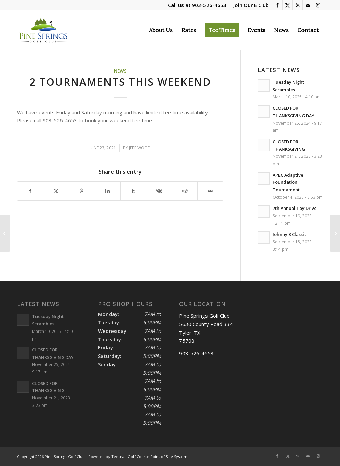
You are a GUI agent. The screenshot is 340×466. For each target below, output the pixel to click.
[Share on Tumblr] (133, 191)
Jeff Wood (140, 148)
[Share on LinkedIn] (107, 191)
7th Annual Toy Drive (295, 208)
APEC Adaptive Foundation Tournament (288, 182)
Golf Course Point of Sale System (157, 456)
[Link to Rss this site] (297, 5)
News (120, 71)
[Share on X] (56, 191)
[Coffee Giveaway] (5, 233)
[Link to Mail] (308, 5)
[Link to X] (287, 5)
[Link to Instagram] (318, 5)
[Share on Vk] (159, 191)
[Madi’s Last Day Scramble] (335, 233)
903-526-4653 (209, 5)
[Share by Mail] (210, 191)
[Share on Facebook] (30, 191)
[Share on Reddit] (184, 191)
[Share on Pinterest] (81, 191)
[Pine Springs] (43, 30)
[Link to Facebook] (277, 5)
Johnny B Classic (290, 234)
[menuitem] (249, 5)
